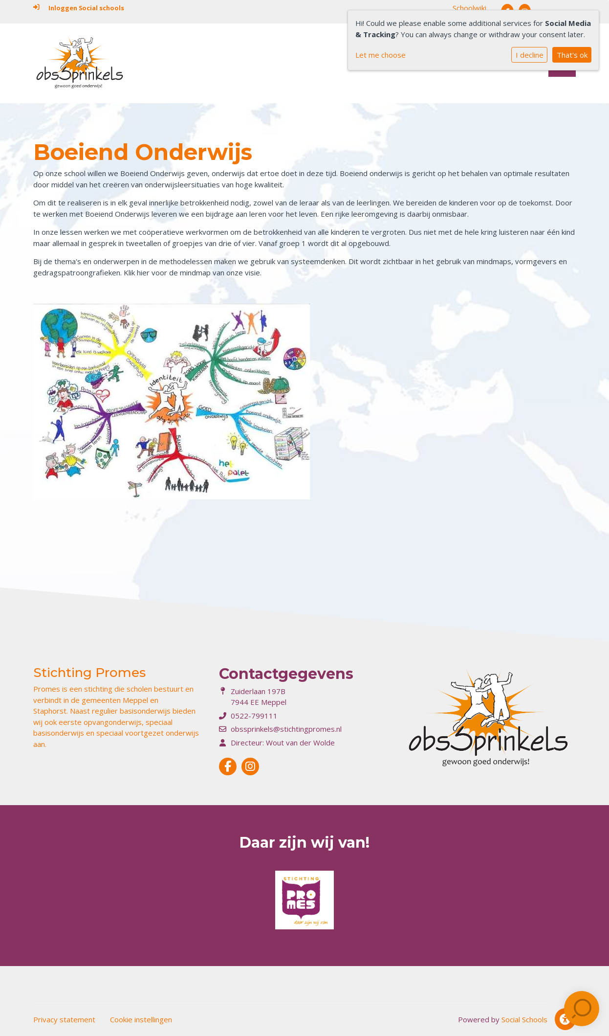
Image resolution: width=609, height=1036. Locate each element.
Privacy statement (64, 1019)
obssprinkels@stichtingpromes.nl (286, 729)
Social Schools (524, 1019)
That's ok (572, 55)
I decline (530, 55)
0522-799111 (254, 716)
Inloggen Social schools (78, 7)
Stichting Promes (89, 672)
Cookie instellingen (141, 1019)
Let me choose (380, 55)
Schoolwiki (469, 8)
